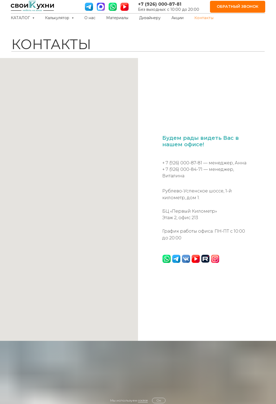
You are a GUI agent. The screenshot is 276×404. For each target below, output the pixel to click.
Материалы (117, 17)
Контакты (203, 17)
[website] (101, 7)
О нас (89, 17)
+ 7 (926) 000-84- (180, 169)
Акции (177, 17)
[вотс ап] (113, 7)
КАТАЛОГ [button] (21, 17)
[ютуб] (124, 7)
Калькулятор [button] (57, 17)
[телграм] (89, 7)
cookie (143, 400)
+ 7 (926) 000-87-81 (182, 162)
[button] (237, 7)
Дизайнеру (150, 17)
